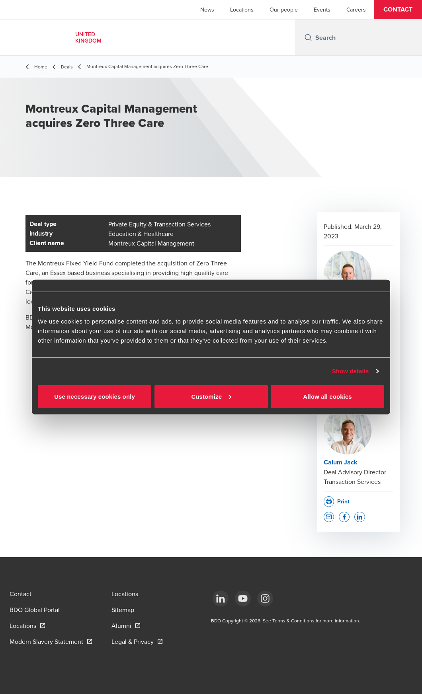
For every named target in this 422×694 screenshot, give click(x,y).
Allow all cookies (327, 396)
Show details (350, 371)
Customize (211, 396)
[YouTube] (242, 598)
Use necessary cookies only (94, 396)
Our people (284, 10)
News (207, 10)
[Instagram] (265, 598)
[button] (398, 9)
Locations (242, 10)
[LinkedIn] (220, 598)
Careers (356, 10)
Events (322, 10)
